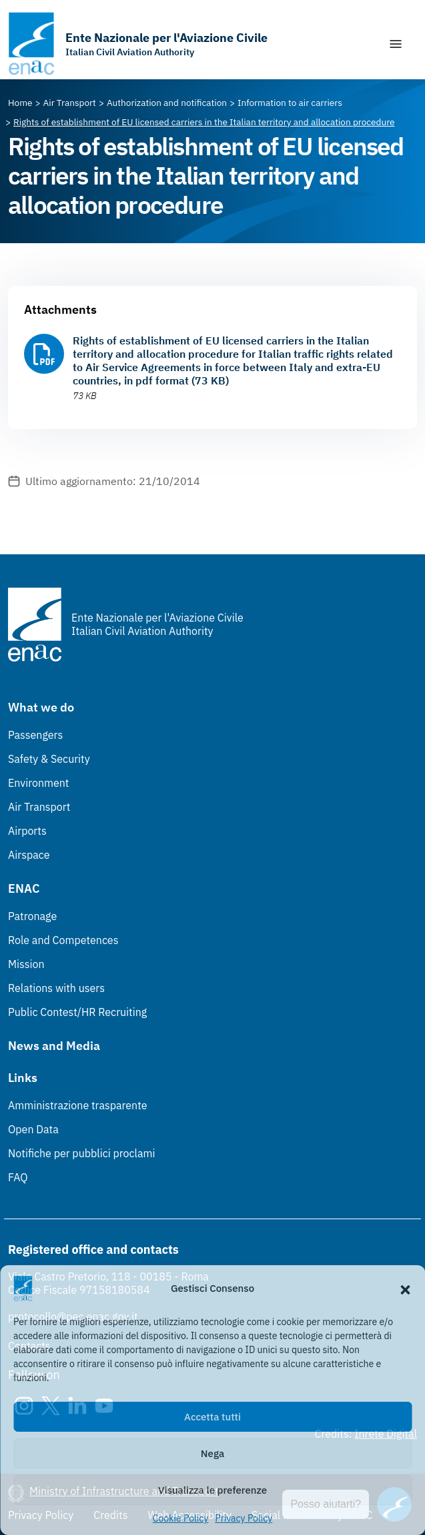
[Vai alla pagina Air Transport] (69, 103)
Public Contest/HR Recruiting (77, 1012)
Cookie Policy (181, 1518)
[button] (405, 1288)
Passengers (35, 735)
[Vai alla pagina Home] (20, 103)
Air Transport (39, 806)
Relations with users (56, 988)
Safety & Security (49, 759)
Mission (26, 964)
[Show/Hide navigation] (396, 44)
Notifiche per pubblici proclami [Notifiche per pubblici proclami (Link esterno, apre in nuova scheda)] (81, 1153)
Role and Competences (63, 940)
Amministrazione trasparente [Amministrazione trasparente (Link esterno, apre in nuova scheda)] (77, 1105)
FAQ (18, 1177)
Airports (27, 830)
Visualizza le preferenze (212, 1490)
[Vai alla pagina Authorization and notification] (167, 103)
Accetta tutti (212, 1416)
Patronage (32, 916)
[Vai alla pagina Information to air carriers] (290, 103)
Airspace (28, 854)
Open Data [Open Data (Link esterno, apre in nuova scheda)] (33, 1129)
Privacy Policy (243, 1518)
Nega (212, 1453)
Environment (38, 782)
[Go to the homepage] (138, 44)
